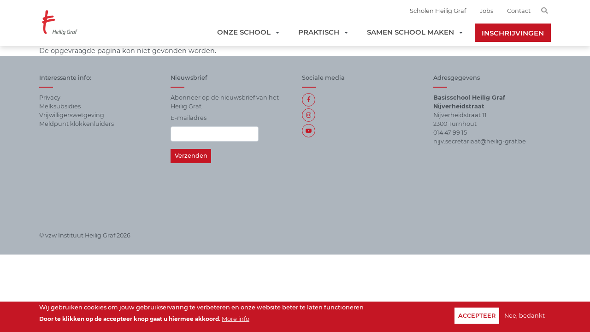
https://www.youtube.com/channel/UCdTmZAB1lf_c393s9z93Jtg (308, 130)
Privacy (49, 97)
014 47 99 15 (450, 132)
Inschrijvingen (513, 33)
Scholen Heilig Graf (438, 10)
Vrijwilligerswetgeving (71, 115)
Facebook (308, 100)
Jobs (486, 10)
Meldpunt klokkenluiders (76, 123)
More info (235, 319)
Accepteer (477, 316)
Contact (519, 10)
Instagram (308, 115)
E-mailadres (188, 117)
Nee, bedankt (524, 316)
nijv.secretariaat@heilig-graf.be (479, 141)
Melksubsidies (60, 106)
